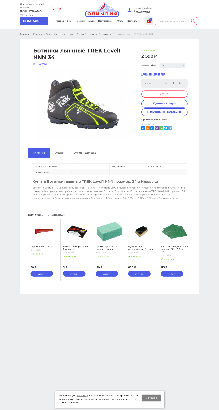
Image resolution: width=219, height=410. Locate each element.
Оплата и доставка (85, 152)
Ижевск (28, 15)
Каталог (37, 34)
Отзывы (59, 152)
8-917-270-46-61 (31, 11)
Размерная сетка (153, 73)
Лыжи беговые (86, 34)
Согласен (151, 397)
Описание (39, 152)
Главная (24, 34)
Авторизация (142, 11)
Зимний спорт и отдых (59, 34)
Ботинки (104, 34)
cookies (81, 395)
